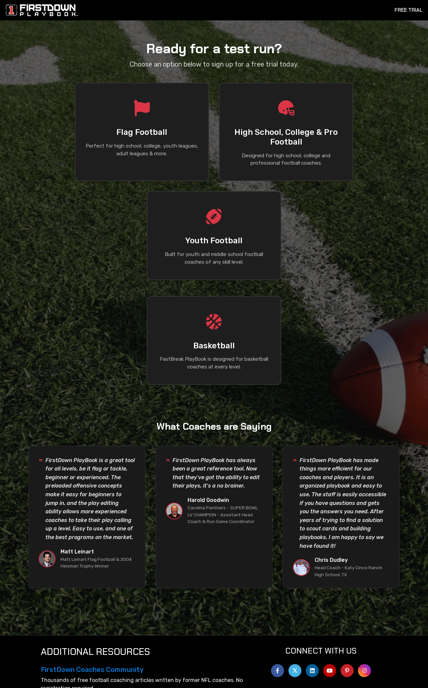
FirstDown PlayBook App (81, 640)
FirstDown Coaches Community (92, 605)
